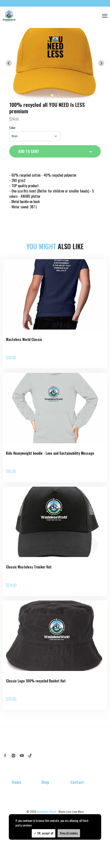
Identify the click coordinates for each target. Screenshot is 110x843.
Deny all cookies (69, 833)
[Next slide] (101, 63)
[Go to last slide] (9, 63)
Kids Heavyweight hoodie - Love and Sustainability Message (50, 451)
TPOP (104, 836)
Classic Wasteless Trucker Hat (29, 562)
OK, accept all (43, 833)
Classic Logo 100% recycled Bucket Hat (36, 673)
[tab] (52, 95)
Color (12, 127)
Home (16, 771)
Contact (77, 771)
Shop (45, 771)
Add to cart (55, 151)
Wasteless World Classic (24, 339)
